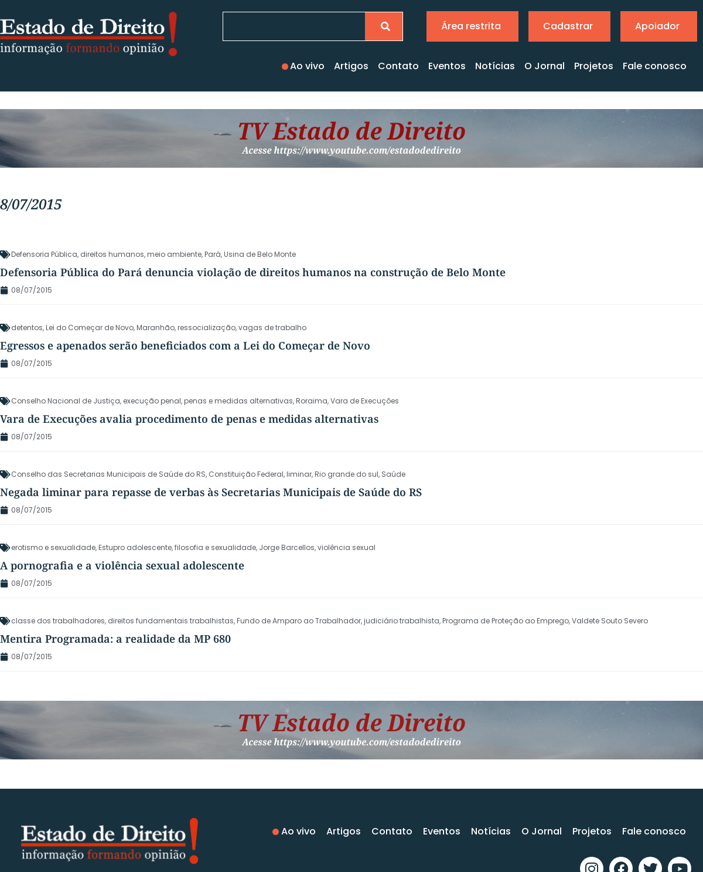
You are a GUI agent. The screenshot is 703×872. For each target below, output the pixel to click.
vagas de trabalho (272, 327)
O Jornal (544, 66)
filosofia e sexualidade (215, 547)
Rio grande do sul (346, 474)
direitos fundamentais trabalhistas (171, 621)
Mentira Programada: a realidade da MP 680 (115, 639)
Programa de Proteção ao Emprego (505, 621)
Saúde (393, 474)
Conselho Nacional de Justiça (65, 401)
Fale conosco (655, 66)
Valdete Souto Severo (610, 621)
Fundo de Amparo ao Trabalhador (299, 621)
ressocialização (207, 327)
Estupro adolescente (135, 547)
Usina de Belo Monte (260, 254)
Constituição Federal (246, 474)
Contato (398, 66)
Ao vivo (307, 66)
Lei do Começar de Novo (90, 327)
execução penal (152, 401)
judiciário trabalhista (401, 621)
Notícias (495, 66)
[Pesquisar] (383, 26)
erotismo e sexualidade (53, 547)
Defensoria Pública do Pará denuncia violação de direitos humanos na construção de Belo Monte (253, 272)
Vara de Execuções (364, 401)
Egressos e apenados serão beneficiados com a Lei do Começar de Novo (185, 345)
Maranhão (155, 327)
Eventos (447, 66)
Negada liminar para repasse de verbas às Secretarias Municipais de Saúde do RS (211, 492)
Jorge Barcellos (287, 547)
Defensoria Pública (44, 254)
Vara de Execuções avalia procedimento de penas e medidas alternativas (189, 419)
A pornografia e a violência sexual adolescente (122, 565)
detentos (27, 327)
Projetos (593, 66)
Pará (212, 254)
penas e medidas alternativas (238, 401)
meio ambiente (174, 254)
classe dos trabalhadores (58, 621)
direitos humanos (112, 254)
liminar (299, 474)
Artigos (351, 66)
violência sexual (347, 547)
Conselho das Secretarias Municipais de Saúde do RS (108, 474)
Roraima (311, 401)
